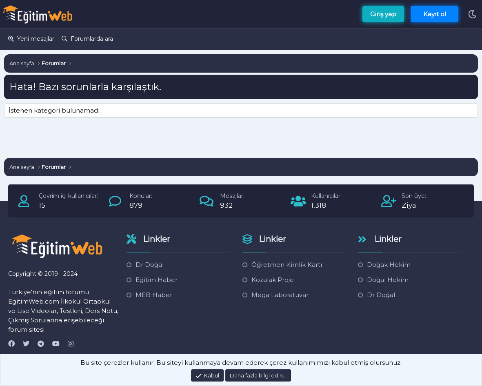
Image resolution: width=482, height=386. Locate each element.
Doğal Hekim (388, 280)
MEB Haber (153, 295)
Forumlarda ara (92, 38)
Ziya (409, 205)
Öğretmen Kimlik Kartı (286, 264)
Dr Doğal (149, 264)
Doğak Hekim (389, 264)
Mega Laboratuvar (280, 295)
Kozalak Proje (272, 280)
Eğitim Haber (156, 280)
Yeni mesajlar (35, 38)
